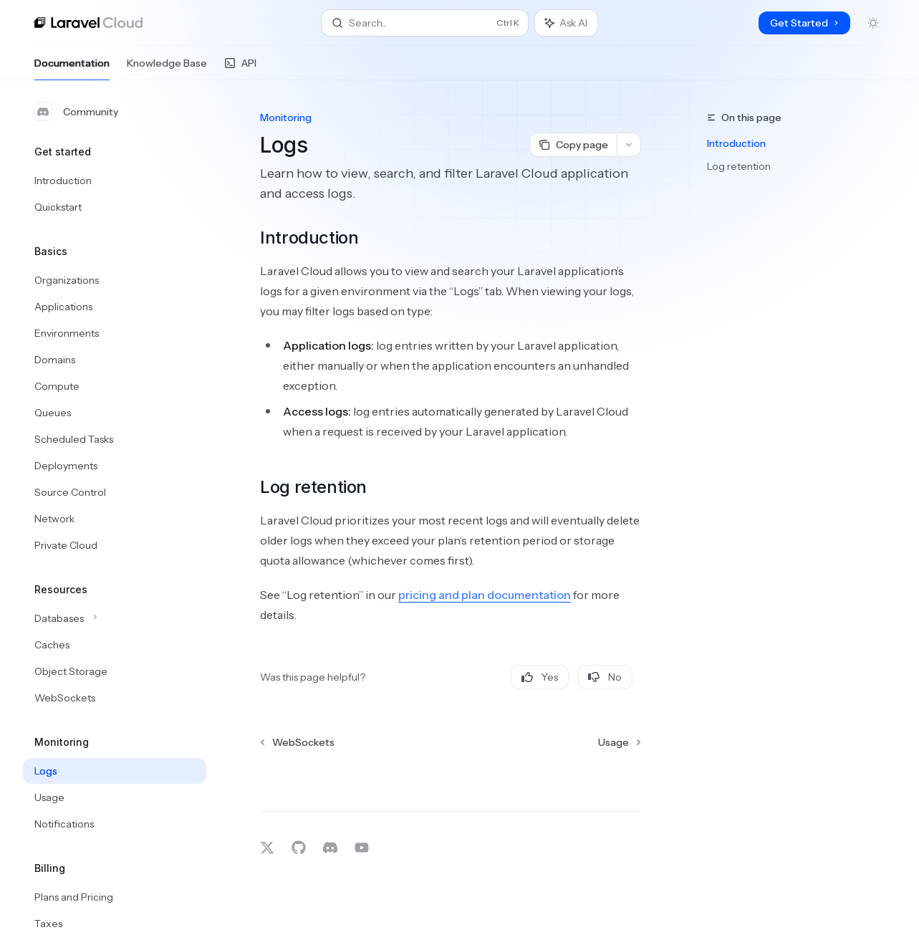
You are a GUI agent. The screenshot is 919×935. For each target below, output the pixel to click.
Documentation (72, 68)
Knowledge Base (167, 68)
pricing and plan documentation (484, 595)
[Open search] (425, 23)
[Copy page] (573, 145)
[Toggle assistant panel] (566, 23)
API (240, 68)
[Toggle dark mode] (873, 22)
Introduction (736, 143)
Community (76, 111)
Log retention (739, 166)
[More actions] (629, 145)
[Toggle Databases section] (114, 618)
